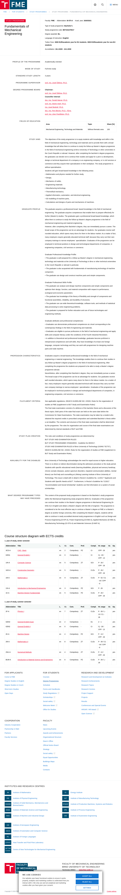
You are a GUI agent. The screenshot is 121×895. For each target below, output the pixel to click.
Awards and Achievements (53, 733)
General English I (24, 555)
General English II (24, 626)
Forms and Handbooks (51, 689)
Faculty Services (11, 737)
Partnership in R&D (12, 729)
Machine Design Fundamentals (29, 593)
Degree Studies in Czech (14, 685)
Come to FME (10, 677)
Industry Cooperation (12, 725)
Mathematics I (23, 578)
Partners (8, 733)
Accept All (87, 876)
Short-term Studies (12, 689)
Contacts (46, 770)
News (45, 725)
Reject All (87, 882)
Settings (87, 888)
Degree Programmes (51, 681)
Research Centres (88, 689)
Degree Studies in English (14, 681)
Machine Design (23, 634)
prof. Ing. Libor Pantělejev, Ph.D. (57, 114)
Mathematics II (23, 642)
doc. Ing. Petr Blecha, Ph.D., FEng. (58, 111)
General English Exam (26, 622)
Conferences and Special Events (93, 705)
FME (5, 12)
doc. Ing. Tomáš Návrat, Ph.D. (56, 100)
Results (84, 701)
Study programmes (38, 12)
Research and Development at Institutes (96, 677)
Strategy (46, 749)
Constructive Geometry (26, 570)
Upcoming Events (49, 729)
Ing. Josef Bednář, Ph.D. (54, 107)
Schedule (46, 685)
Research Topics (87, 685)
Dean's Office (48, 741)
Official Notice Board (51, 745)
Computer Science (24, 563)
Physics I (21, 611)
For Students (18, 12)
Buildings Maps (49, 761)
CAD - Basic (22, 550)
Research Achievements (90, 681)
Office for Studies (49, 709)
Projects (84, 697)
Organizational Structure (52, 737)
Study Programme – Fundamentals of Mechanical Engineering (79, 12)
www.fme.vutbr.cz (86, 870)
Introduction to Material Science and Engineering (35, 660)
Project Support (87, 693)
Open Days (9, 693)
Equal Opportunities (50, 757)
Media (45, 766)
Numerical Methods (25, 652)
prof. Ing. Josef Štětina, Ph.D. (56, 83)
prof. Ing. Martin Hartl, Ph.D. (55, 104)
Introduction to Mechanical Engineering (32, 588)
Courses (46, 677)
